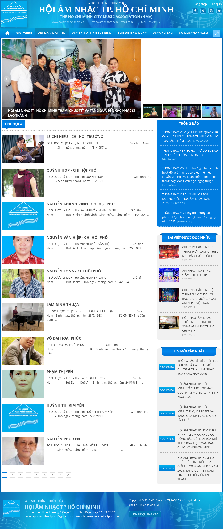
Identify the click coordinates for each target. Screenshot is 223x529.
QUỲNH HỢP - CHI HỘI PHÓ (71, 170)
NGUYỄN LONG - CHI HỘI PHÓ (74, 271)
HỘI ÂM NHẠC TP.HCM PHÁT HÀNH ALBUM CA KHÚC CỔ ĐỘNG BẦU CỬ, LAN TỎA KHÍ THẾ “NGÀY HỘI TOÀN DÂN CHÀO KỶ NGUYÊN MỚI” (197, 438)
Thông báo (189, 123)
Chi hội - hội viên (51, 33)
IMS (158, 505)
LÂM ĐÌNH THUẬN (63, 304)
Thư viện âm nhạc (132, 33)
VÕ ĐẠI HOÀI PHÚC (64, 338)
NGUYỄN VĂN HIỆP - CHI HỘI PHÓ (77, 237)
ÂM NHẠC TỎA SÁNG (193, 33)
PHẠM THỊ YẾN (60, 371)
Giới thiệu (24, 33)
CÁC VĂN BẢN (163, 33)
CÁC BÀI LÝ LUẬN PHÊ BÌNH (92, 33)
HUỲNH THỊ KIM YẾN (65, 405)
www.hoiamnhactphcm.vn (68, 22)
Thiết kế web (147, 505)
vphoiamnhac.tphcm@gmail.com (112, 22)
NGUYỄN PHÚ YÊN (63, 438)
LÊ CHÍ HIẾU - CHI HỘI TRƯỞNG (75, 136)
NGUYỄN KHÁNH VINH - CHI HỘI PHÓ (81, 203)
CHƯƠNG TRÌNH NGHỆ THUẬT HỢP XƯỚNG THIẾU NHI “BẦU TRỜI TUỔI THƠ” (200, 251)
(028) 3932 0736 (150, 22)
